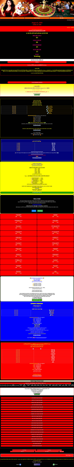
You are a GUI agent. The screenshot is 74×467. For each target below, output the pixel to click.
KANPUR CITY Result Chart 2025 (37, 435)
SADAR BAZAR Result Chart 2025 (37, 412)
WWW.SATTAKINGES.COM (37, 31)
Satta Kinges (37, 18)
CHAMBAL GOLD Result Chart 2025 (37, 414)
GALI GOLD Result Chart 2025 (37, 419)
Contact (34, 211)
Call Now (37, 62)
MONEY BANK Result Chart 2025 (37, 403)
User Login (46, 452)
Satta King (37, 188)
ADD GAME (61, 18)
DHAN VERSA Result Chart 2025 (37, 428)
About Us (22, 452)
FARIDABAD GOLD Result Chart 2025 (37, 430)
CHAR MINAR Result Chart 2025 (37, 398)
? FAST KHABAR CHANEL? (37, 82)
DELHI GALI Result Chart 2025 (37, 421)
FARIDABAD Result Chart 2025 (37, 437)
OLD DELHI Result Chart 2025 (37, 405)
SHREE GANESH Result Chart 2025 (37, 439)
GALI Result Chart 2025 (37, 444)
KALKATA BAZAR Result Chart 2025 (37, 407)
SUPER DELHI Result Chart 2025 (37, 410)
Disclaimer (49, 450)
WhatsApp (40, 211)
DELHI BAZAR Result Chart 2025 (37, 423)
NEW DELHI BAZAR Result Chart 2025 (37, 432)
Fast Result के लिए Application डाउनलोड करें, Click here (37, 65)
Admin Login (62, 452)
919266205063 (37, 204)
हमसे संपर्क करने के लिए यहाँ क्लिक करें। (37, 60)
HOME (12, 18)
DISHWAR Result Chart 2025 (37, 446)
